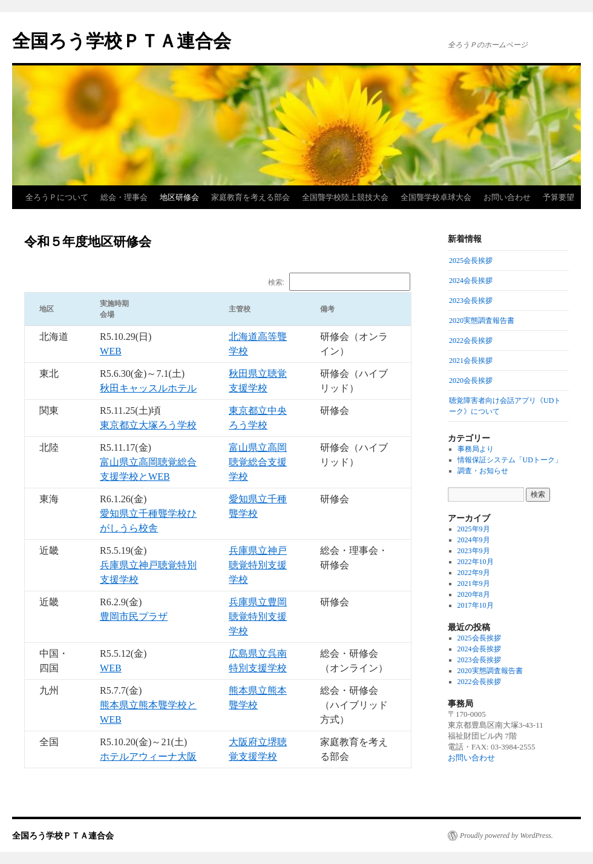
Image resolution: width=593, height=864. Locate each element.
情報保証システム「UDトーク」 (509, 460)
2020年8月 (473, 594)
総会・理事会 (124, 197)
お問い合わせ (507, 197)
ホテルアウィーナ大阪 (148, 756)
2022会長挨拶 (479, 681)
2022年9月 (473, 572)
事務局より (475, 449)
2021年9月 (473, 583)
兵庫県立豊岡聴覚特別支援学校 (258, 616)
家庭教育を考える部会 (250, 197)
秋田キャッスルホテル (148, 388)
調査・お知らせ (482, 471)
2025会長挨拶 (479, 638)
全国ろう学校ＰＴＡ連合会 (121, 41)
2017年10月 (475, 605)
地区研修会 (179, 197)
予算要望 (558, 197)
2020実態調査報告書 (490, 670)
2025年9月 (473, 529)
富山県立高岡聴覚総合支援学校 (258, 462)
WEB (111, 351)
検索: (339, 282)
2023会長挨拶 (479, 660)
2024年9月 (473, 540)
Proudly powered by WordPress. (506, 835)
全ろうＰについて (56, 197)
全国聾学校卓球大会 (436, 197)
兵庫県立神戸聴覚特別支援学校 (258, 565)
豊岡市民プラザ (134, 616)
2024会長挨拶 (479, 649)
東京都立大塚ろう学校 (148, 425)
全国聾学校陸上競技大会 (345, 197)
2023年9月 (473, 551)
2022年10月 (475, 561)
